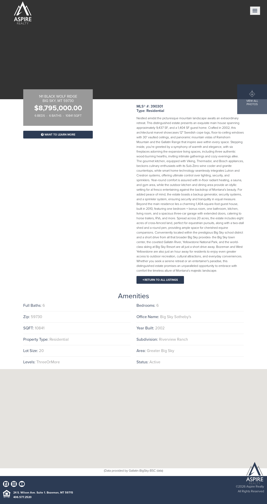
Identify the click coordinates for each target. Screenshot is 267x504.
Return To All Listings (160, 280)
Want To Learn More (58, 134)
